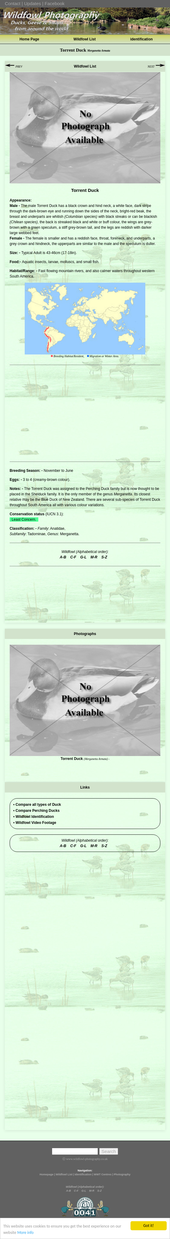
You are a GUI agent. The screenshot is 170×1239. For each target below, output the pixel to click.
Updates (32, 3)
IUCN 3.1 (54, 514)
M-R (91, 1190)
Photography (122, 1174)
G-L (83, 1190)
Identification (83, 1174)
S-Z (99, 1190)
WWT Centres (103, 1174)
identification (141, 39)
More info (25, 1232)
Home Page (29, 39)
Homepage (46, 1174)
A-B (68, 1190)
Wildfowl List (85, 39)
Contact (12, 3)
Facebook (55, 3)
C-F (76, 1190)
